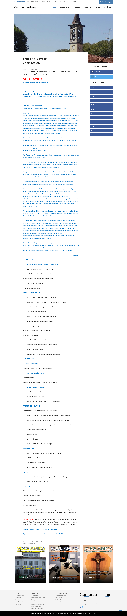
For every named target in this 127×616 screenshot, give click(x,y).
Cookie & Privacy (20, 602)
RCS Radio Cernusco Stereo (63, 602)
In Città (33, 602)
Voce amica (58, 597)
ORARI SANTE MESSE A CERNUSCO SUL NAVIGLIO (35, 1)
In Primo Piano (19, 595)
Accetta (94, 613)
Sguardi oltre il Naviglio (37, 604)
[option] (36, 2)
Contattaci (18, 604)
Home (54, 8)
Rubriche (76, 8)
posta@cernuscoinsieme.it (88, 604)
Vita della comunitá (60, 595)
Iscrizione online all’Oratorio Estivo (63, 1)
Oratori (97, 8)
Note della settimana (37, 608)
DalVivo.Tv (58, 600)
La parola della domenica (38, 597)
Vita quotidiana (35, 600)
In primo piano (64, 8)
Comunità (18, 597)
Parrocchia (88, 8)
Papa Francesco (36, 606)
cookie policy (87, 613)
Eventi (17, 600)
